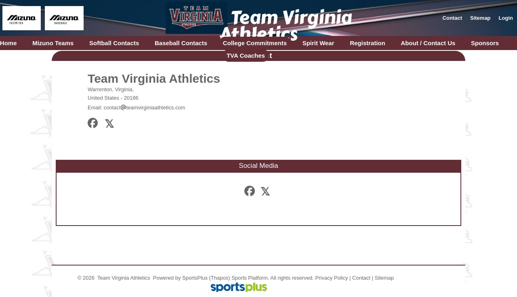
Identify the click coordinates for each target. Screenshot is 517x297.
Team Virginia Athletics (154, 78)
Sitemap (384, 278)
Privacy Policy (331, 278)
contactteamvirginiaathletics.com (144, 108)
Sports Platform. (250, 278)
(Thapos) (219, 278)
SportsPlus (195, 278)
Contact (361, 278)
